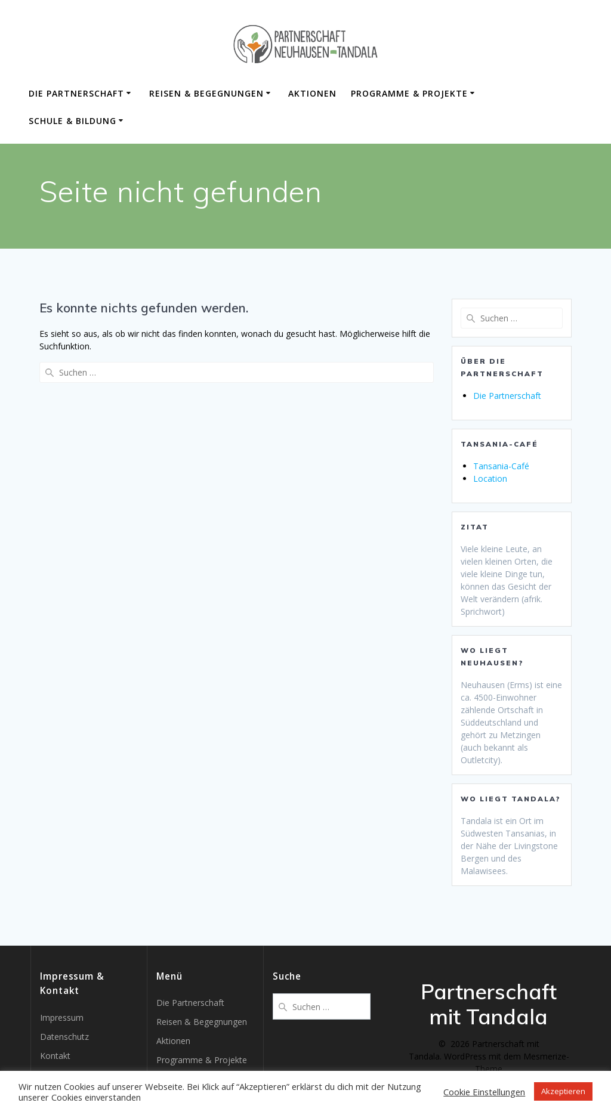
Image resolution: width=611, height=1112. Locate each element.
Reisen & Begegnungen (206, 93)
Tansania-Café (501, 466)
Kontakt (55, 1055)
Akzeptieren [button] (563, 1091)
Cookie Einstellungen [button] (484, 1091)
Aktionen (312, 93)
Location (490, 478)
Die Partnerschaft (76, 93)
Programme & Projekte (409, 93)
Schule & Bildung (72, 120)
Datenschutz (64, 1036)
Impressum (62, 1017)
